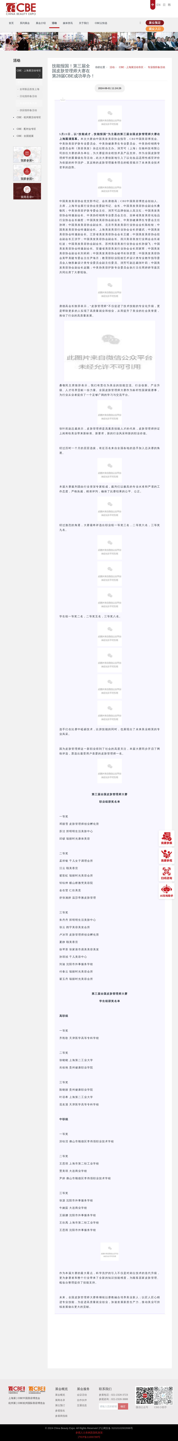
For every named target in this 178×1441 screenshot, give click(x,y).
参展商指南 (61, 1415)
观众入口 (155, 28)
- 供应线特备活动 (27, 110)
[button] (110, 1343)
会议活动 (82, 1394)
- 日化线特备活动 (27, 96)
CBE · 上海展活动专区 (29, 73)
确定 (123, 1406)
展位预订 (60, 1405)
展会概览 (60, 1394)
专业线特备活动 (156, 67)
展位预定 (155, 22)
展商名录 (60, 1400)
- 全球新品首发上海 (28, 89)
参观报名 (60, 1410)
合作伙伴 (82, 1400)
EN (158, 4)
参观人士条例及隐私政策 (89, 1432)
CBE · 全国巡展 (28, 136)
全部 (20, 82)
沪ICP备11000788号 (89, 1437)
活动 (16, 60)
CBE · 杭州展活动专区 (29, 120)
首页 (11, 23)
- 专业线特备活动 (27, 103)
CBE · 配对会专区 (28, 129)
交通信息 (82, 1405)
